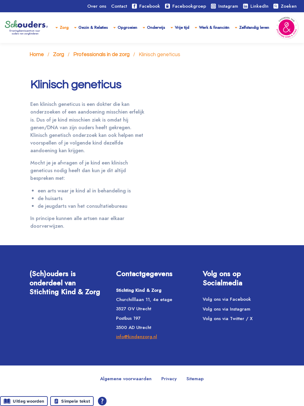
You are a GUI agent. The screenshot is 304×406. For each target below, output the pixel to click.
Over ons (96, 6)
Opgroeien (127, 27)
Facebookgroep (185, 6)
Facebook (146, 6)
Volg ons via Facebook (227, 299)
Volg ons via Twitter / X (228, 318)
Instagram (224, 6)
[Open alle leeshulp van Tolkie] (102, 401)
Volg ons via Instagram (226, 309)
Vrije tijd (182, 27)
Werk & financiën (214, 27)
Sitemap (195, 378)
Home (36, 55)
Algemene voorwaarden (126, 378)
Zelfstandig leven (254, 27)
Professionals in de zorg (101, 55)
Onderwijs (156, 27)
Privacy (169, 378)
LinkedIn (255, 6)
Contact (119, 6)
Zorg (64, 27)
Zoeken (285, 6)
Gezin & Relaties (93, 27)
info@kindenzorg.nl (136, 336)
